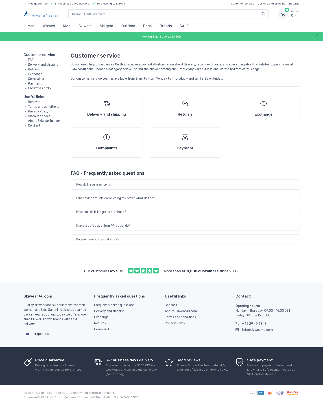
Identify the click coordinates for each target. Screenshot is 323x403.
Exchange (35, 74)
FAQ (31, 60)
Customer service (242, 3)
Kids (66, 26)
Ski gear (106, 26)
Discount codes (39, 116)
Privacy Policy (38, 111)
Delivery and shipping (272, 3)
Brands (166, 26)
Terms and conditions (43, 107)
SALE (184, 26)
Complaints (36, 79)
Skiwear (85, 26)
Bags (147, 26)
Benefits (34, 102)
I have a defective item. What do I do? (103, 226)
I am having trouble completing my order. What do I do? (115, 198)
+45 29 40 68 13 (251, 324)
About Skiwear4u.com (44, 121)
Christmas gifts (39, 88)
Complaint (101, 329)
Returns (294, 3)
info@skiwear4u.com (254, 330)
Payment (35, 83)
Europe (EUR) (38, 334)
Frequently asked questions (114, 305)
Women (49, 26)
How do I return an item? (93, 184)
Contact (34, 126)
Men (31, 26)
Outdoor (128, 26)
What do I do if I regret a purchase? (101, 212)
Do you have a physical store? (97, 239)
